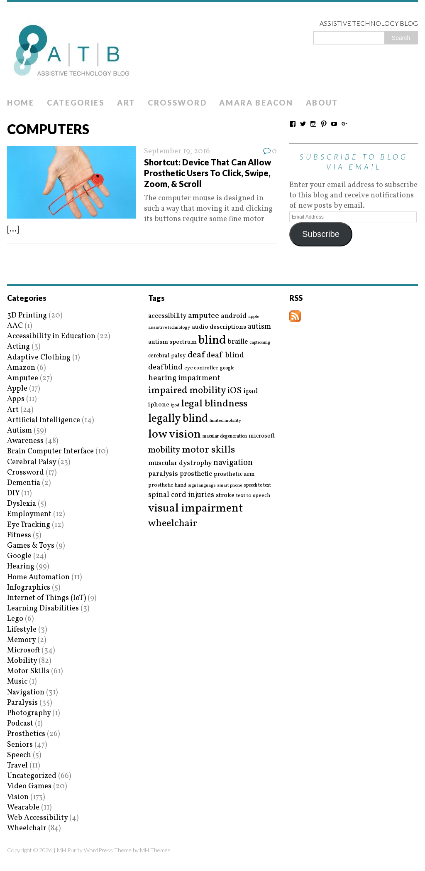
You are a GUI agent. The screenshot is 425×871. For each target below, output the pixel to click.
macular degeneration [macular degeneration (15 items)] (225, 436)
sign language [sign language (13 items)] (201, 486)
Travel (17, 765)
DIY (13, 493)
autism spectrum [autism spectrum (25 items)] (172, 342)
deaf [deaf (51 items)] (196, 355)
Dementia (23, 483)
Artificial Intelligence (43, 420)
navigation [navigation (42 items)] (233, 463)
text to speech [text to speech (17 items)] (253, 495)
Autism (19, 431)
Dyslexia (21, 504)
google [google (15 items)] (227, 368)
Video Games (29, 786)
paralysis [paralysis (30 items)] (163, 474)
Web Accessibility (37, 818)
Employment (29, 514)
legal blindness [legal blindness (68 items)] (214, 404)
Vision (18, 797)
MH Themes (155, 850)
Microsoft (23, 650)
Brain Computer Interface (50, 451)
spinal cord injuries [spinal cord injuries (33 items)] (181, 495)
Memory (21, 640)
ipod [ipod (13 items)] (175, 405)
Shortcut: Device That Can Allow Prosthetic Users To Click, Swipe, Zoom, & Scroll (207, 173)
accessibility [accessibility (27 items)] (167, 316)
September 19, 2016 (177, 151)
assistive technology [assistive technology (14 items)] (169, 328)
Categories (76, 102)
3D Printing (27, 315)
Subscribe (321, 234)
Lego (15, 619)
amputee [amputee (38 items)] (203, 316)
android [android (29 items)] (234, 316)
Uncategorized (31, 776)
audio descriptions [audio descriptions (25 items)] (219, 327)
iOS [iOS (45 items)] (234, 391)
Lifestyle (22, 630)
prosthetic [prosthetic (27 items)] (196, 474)
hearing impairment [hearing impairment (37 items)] (184, 378)
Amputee (22, 378)
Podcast (20, 723)
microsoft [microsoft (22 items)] (262, 436)
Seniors (20, 745)
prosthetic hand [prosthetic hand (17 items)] (167, 485)
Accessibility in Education (51, 336)
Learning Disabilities (43, 608)
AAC (15, 326)
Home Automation (38, 577)
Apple (17, 389)
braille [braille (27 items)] (238, 342)
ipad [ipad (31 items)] (250, 391)
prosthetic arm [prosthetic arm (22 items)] (234, 474)
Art (126, 102)
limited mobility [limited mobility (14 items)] (225, 421)
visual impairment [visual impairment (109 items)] (195, 508)
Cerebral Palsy (31, 462)
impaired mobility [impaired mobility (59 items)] (187, 390)
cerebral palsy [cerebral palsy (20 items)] (167, 356)
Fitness (19, 535)
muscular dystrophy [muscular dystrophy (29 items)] (180, 463)
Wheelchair (26, 828)
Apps (15, 399)
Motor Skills (28, 671)
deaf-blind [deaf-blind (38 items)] (225, 355)
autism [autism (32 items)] (259, 327)
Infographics (28, 588)
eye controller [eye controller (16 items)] (201, 368)
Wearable (23, 807)
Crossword (177, 102)
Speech (19, 755)
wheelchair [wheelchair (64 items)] (172, 523)
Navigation (25, 692)
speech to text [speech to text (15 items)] (257, 485)
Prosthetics (26, 734)
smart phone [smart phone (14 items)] (229, 485)
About (322, 102)
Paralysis (22, 703)
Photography (29, 713)
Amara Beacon (256, 102)
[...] (13, 229)
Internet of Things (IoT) (46, 598)
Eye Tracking (28, 525)
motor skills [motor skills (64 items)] (208, 450)
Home (20, 102)
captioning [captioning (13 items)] (259, 343)
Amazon (21, 368)
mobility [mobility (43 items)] (164, 450)
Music (17, 682)
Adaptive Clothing (39, 357)
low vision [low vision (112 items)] (174, 435)
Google (19, 556)
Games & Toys (30, 546)
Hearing (20, 566)
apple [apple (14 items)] (253, 317)
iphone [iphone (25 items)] (158, 404)
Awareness (25, 441)
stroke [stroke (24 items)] (225, 495)
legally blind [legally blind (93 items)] (178, 419)
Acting (18, 347)
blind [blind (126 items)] (212, 340)
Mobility (22, 661)
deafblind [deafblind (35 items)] (165, 367)
